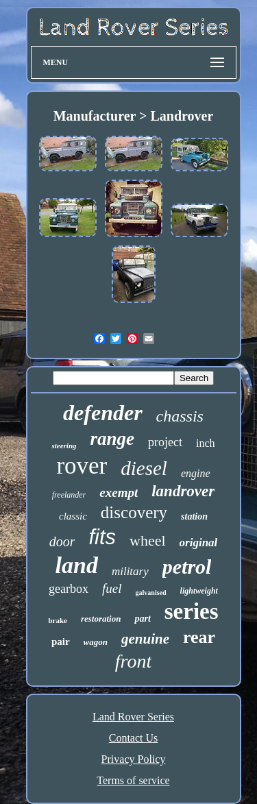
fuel (112, 588)
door (62, 541)
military (130, 571)
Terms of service (133, 780)
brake (57, 620)
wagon (96, 642)
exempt (118, 492)
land (77, 565)
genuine (145, 639)
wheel (148, 540)
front (133, 661)
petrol (187, 566)
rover (81, 465)
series (191, 611)
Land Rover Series (133, 716)
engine (195, 473)
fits (102, 537)
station (194, 516)
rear (199, 637)
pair (60, 641)
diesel (144, 468)
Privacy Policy (133, 759)
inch (205, 443)
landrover (183, 491)
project (165, 442)
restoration (101, 618)
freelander (69, 495)
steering (63, 445)
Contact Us (133, 738)
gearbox (68, 589)
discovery (134, 512)
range (112, 438)
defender (103, 412)
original (199, 542)
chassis (180, 416)
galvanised (151, 592)
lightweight (199, 591)
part (142, 618)
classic (73, 516)
